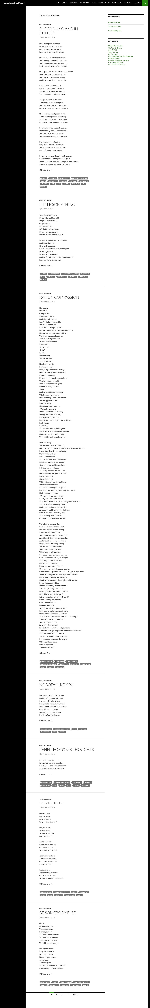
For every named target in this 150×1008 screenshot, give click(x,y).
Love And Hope (113, 58)
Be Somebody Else (57, 912)
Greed (50, 895)
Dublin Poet (53, 181)
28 (68, 995)
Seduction (75, 184)
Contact (138, 3)
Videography (84, 3)
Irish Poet (73, 181)
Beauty (43, 178)
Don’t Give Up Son (114, 31)
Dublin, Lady (112, 54)
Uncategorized (45, 25)
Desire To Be (51, 803)
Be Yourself (45, 982)
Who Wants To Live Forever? (118, 61)
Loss (54, 785)
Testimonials (116, 3)
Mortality (83, 276)
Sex (84, 184)
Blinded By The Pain (115, 46)
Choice (55, 982)
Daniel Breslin (64, 178)
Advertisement (46, 661)
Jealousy (44, 184)
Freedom (63, 181)
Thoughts (85, 785)
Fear (43, 276)
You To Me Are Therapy (116, 65)
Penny (62, 785)
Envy (43, 895)
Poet (43, 667)
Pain (59, 184)
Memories (73, 276)
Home (57, 3)
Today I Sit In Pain (114, 26)
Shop (94, 3)
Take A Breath (113, 52)
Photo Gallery (104, 3)
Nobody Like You (56, 684)
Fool (74, 729)
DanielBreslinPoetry (79, 178)
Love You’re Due (114, 22)
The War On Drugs (115, 48)
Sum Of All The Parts (115, 63)
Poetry (66, 184)
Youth (43, 186)
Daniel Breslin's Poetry (14, 3)
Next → (76, 995)
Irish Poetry (84, 181)
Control (53, 178)
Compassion (59, 661)
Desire (43, 181)
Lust (52, 184)
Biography (73, 3)
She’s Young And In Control (58, 30)
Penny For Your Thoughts (66, 749)
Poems (64, 3)
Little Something (57, 204)
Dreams (44, 985)
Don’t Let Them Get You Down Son (120, 56)
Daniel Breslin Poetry (70, 274)
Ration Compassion (59, 297)
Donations (127, 3)
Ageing (43, 274)
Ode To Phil (112, 50)
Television (60, 667)
